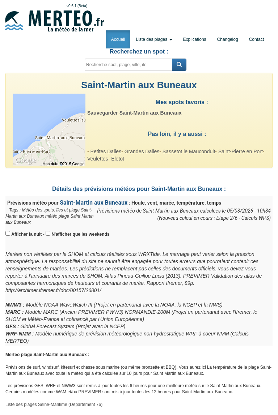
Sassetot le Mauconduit (189, 151)
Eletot (117, 159)
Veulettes (97, 159)
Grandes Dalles (142, 151)
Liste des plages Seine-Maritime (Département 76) (53, 404)
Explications (194, 39)
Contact (256, 39)
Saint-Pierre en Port (240, 151)
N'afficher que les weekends (80, 234)
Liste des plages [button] (154, 39)
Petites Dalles (106, 151)
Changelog (227, 39)
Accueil (118, 39)
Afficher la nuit (26, 234)
